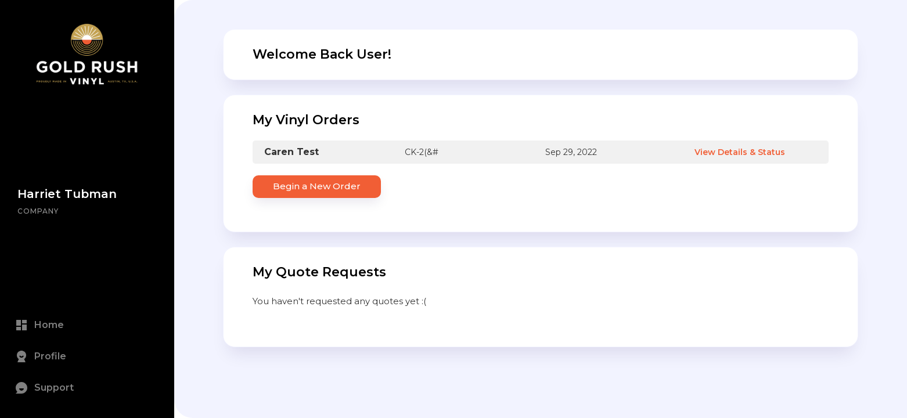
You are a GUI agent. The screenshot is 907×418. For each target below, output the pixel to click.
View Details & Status (739, 152)
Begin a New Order (317, 186)
